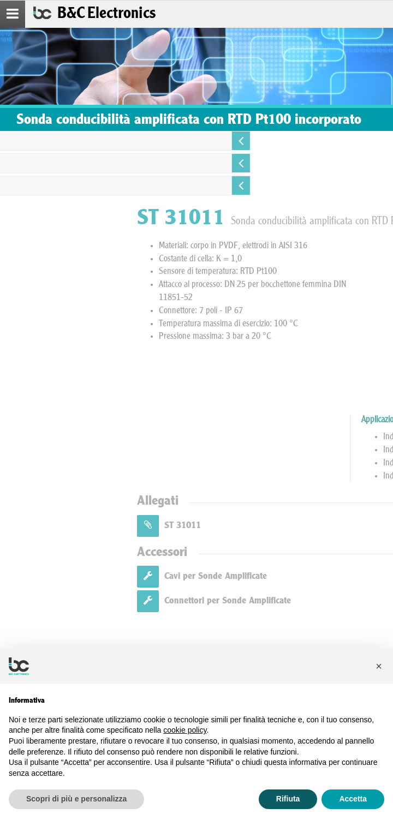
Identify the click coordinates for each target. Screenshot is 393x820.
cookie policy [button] (184, 730)
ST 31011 (305, 525)
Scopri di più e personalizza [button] (76, 798)
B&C (106, 14)
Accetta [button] (353, 798)
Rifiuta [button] (288, 798)
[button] (379, 666)
